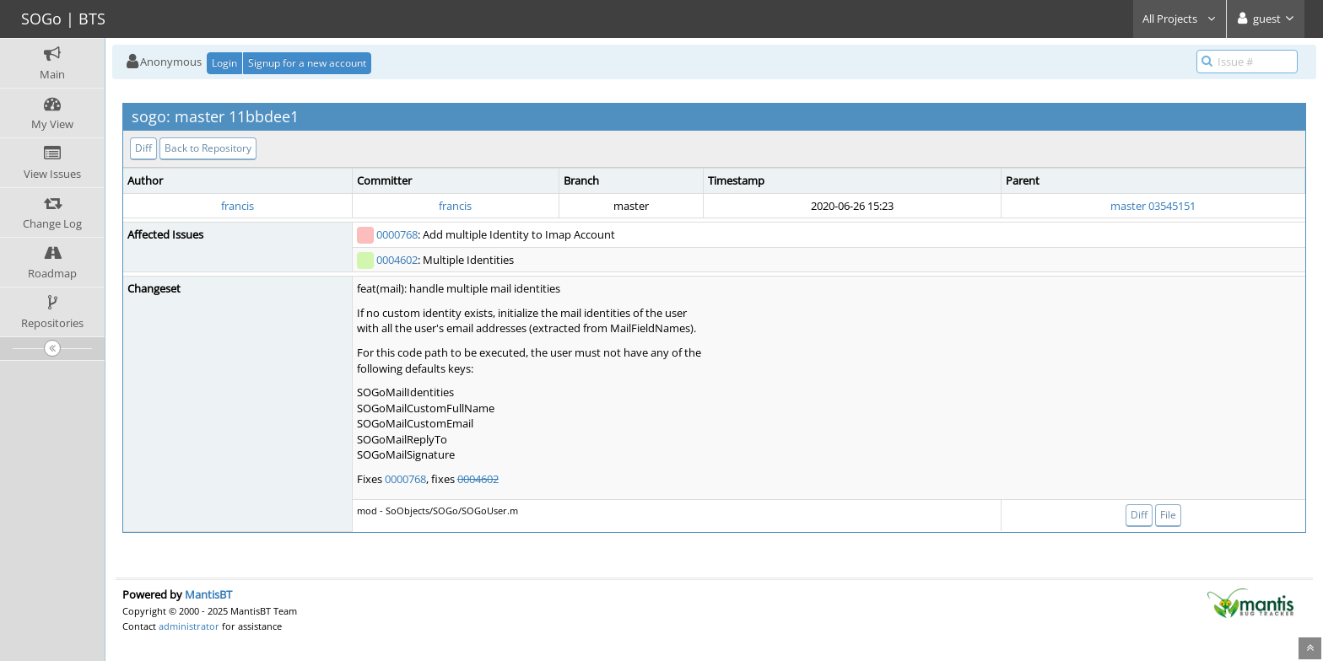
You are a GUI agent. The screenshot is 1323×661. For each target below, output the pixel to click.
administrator (189, 626)
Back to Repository (208, 148)
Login (224, 63)
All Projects (1179, 18)
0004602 (397, 259)
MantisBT (208, 594)
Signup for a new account (307, 63)
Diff (143, 148)
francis (237, 205)
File (1168, 515)
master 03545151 (1153, 205)
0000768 (397, 234)
